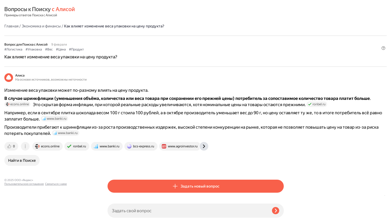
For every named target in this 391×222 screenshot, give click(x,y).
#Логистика (116, 35)
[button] (280, 44)
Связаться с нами (15, 215)
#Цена (164, 35)
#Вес (152, 35)
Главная (115, 12)
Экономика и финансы (144, 12)
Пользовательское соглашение (24, 211)
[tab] (115, 166)
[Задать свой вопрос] (187, 211)
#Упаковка (137, 35)
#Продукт (179, 35)
